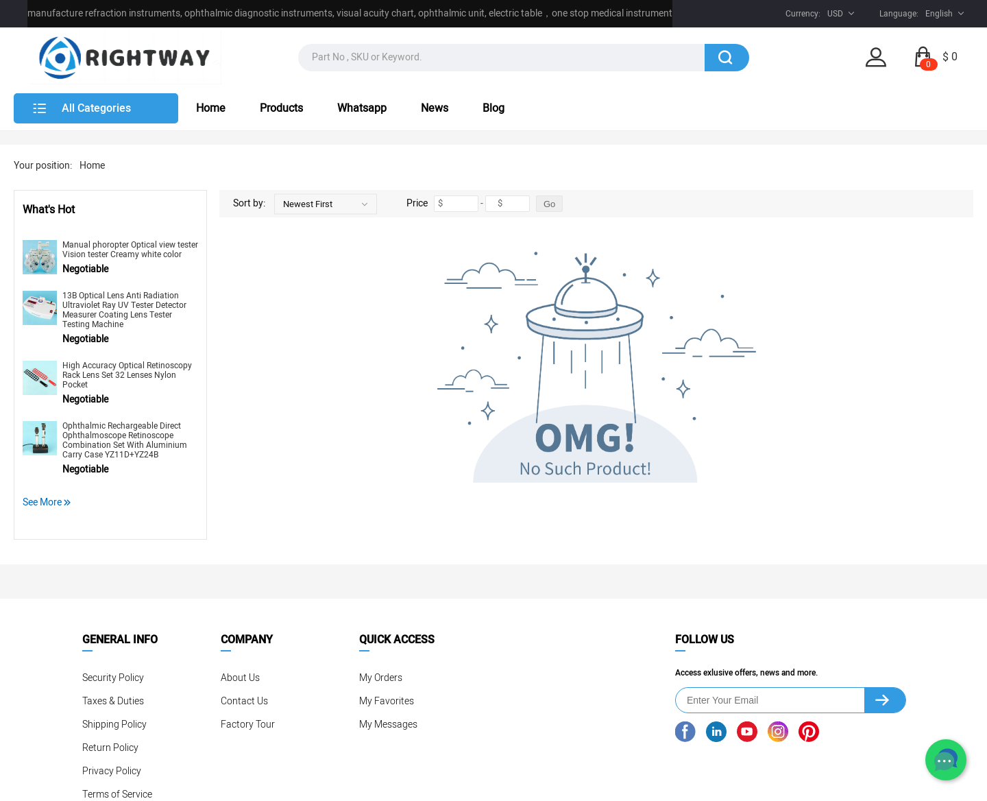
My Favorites (386, 701)
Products (281, 108)
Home (211, 108)
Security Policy (113, 678)
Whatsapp (362, 108)
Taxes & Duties (113, 701)
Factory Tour (248, 724)
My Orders (380, 678)
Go (549, 204)
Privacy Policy (111, 771)
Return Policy (110, 748)
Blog (493, 108)
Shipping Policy (114, 724)
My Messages (388, 724)
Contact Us (244, 701)
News (434, 108)
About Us (240, 678)
